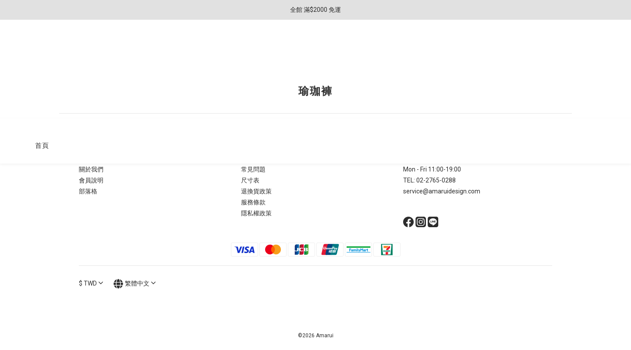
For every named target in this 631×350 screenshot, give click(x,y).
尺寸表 (250, 180)
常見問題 (253, 169)
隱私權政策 (256, 213)
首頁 (42, 47)
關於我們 (91, 169)
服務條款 (253, 202)
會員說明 (91, 180)
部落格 (88, 191)
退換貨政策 (256, 191)
